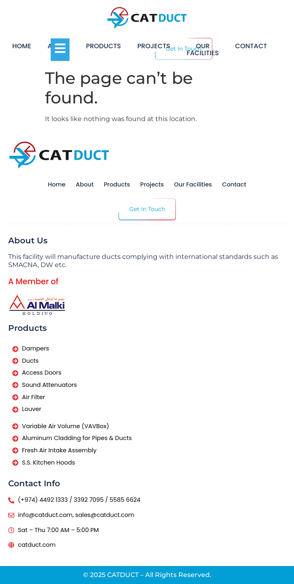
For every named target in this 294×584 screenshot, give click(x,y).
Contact (251, 46)
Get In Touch (147, 209)
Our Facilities (202, 49)
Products (103, 46)
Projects (154, 46)
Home (21, 46)
